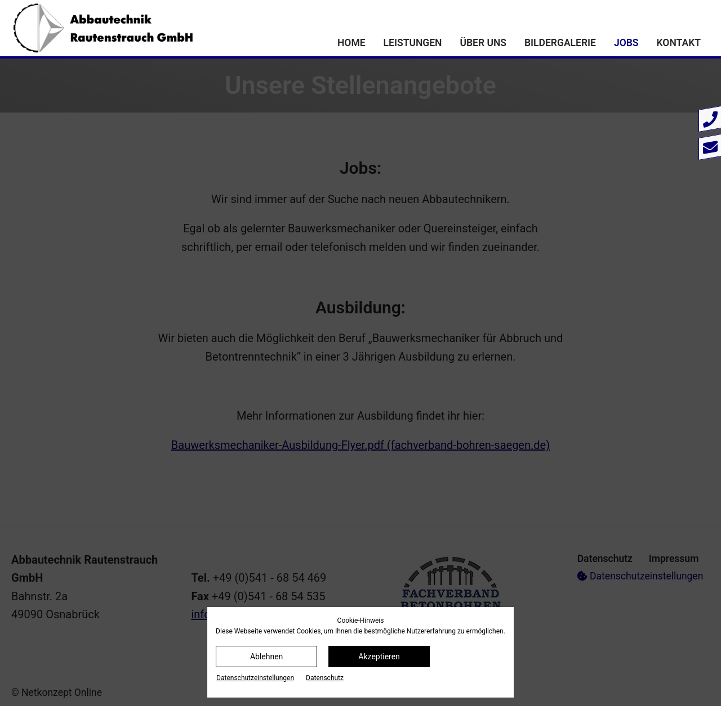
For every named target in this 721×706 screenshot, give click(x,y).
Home (351, 42)
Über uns (483, 42)
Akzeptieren (379, 656)
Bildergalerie (560, 42)
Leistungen (413, 42)
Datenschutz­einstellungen (255, 678)
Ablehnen (266, 656)
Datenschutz (325, 678)
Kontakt (679, 42)
